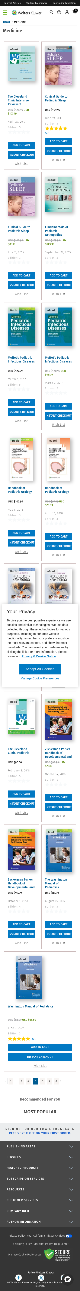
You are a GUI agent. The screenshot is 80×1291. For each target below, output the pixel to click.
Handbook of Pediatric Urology (20, 490)
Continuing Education (64, 3)
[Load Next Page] (60, 1081)
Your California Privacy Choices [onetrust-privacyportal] (49, 1235)
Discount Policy (43, 1243)
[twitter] (41, 1278)
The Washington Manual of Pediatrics (56, 883)
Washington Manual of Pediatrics (30, 1006)
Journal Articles (12, 3)
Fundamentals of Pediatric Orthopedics (56, 231)
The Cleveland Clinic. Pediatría (18, 751)
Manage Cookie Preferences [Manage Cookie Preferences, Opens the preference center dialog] (40, 678)
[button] (68, 1280)
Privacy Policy (17, 1235)
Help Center (61, 1243)
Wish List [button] (21, 164)
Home (6, 22)
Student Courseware (36, 3)
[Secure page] (58, 1254)
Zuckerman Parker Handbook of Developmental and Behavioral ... (58, 753)
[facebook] (18, 1278)
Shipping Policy (22, 1243)
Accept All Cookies (40, 669)
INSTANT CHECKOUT (21, 155)
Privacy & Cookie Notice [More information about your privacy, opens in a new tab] (39, 656)
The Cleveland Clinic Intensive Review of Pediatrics (18, 101)
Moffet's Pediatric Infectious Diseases (21, 359)
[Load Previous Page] (5, 1081)
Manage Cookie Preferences (25, 1254)
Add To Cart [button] (21, 145)
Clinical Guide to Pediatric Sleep (56, 98)
